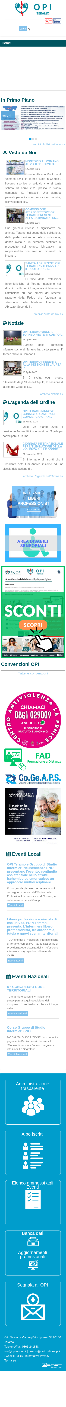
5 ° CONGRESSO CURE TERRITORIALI (26, 988)
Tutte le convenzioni (33, 673)
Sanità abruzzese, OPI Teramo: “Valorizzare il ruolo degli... (43, 266)
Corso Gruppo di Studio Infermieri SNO (26, 1029)
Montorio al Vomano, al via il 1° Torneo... (42, 163)
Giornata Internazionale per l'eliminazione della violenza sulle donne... (43, 446)
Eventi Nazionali (17, 1013)
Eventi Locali (15, 905)
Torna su (10, 1360)
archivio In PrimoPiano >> (49, 144)
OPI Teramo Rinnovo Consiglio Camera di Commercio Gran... (39, 414)
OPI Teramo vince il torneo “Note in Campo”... (43, 333)
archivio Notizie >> (51, 394)
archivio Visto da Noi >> (48, 314)
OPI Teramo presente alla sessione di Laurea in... (42, 364)
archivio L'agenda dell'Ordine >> (43, 476)
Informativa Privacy (37, 1355)
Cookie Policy (14, 1355)
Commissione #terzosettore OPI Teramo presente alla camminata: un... (42, 213)
